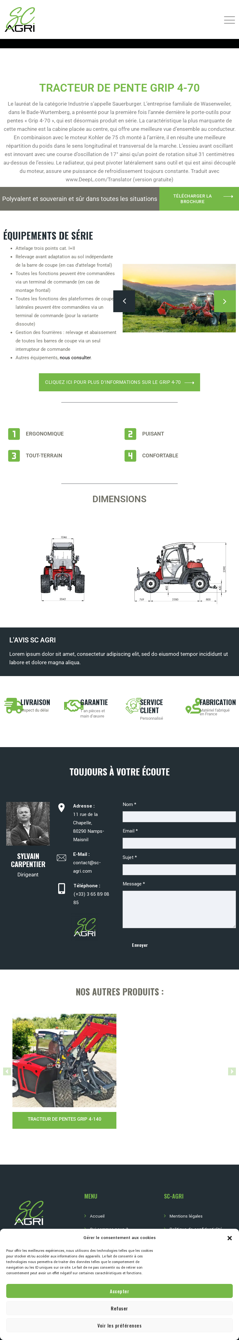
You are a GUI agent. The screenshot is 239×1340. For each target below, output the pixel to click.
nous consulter (75, 357)
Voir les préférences (119, 1325)
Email (130, 830)
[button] (230, 1238)
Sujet (130, 857)
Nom (129, 804)
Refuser (119, 1308)
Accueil (97, 1216)
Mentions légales (186, 1216)
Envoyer (140, 945)
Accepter (119, 1291)
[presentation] (124, 301)
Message (134, 883)
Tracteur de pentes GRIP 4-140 (64, 1119)
